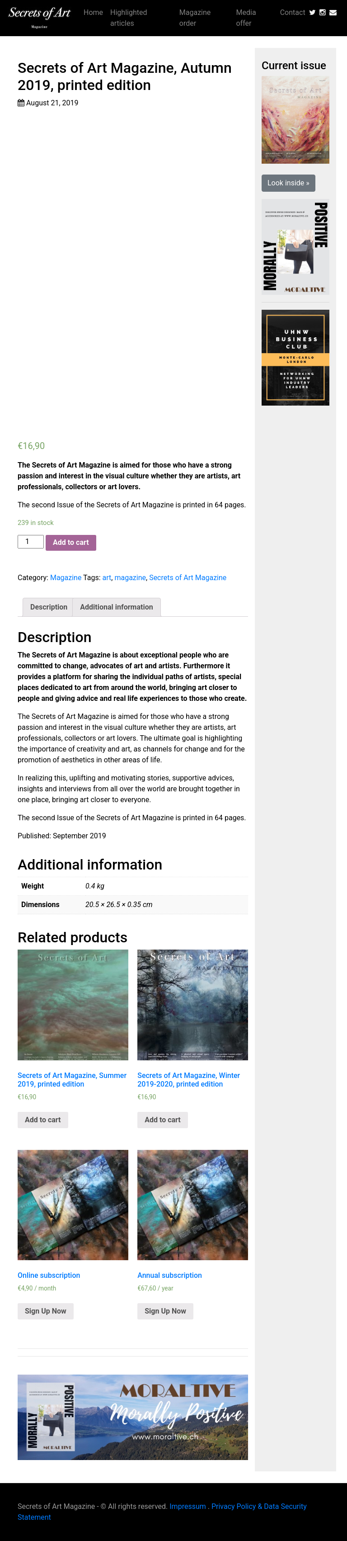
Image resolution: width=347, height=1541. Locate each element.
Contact (292, 12)
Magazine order (195, 18)
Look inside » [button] (288, 183)
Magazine (66, 577)
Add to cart (71, 542)
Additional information (116, 607)
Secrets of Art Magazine (187, 577)
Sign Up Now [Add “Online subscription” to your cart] (45, 1311)
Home (93, 12)
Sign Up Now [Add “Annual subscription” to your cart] (165, 1311)
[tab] (49, 607)
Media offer (246, 18)
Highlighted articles (128, 18)
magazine (130, 577)
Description (48, 607)
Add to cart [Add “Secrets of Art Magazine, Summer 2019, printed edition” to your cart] (43, 1120)
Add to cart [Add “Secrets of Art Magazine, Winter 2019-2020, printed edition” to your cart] (163, 1120)
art (107, 577)
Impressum (187, 1506)
